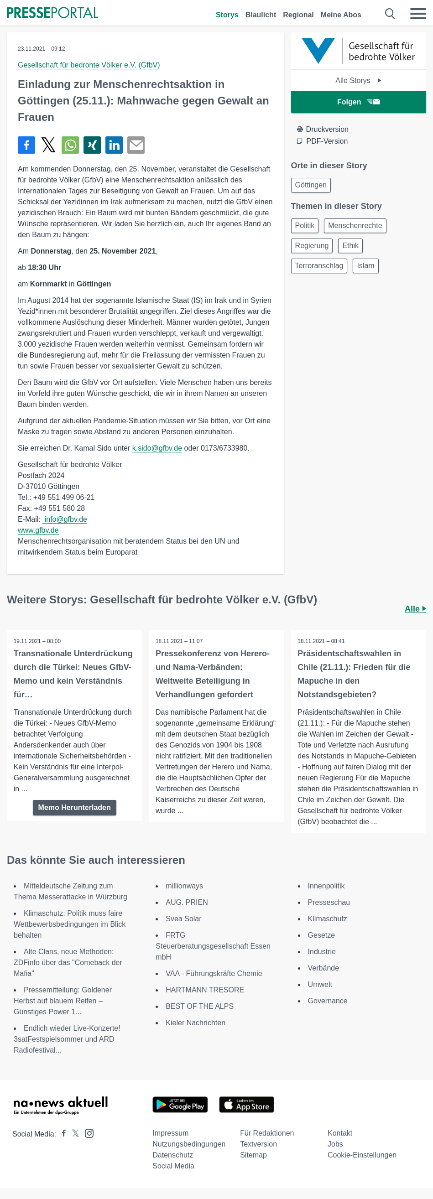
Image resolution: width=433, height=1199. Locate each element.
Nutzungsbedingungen (188, 1144)
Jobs (335, 1144)
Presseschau (329, 902)
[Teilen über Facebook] (26, 145)
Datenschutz (172, 1155)
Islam (365, 266)
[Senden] (136, 145)
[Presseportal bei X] (72, 1134)
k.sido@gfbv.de (157, 448)
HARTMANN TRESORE (205, 990)
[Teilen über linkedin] (114, 145)
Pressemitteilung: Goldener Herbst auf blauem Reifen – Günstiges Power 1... (63, 1001)
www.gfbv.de (38, 530)
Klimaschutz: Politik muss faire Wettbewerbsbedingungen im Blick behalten (69, 924)
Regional (298, 15)
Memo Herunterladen (74, 807)
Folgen (358, 102)
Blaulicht (260, 15)
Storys (227, 15)
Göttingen (311, 185)
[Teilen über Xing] (92, 145)
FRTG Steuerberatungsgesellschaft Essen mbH (213, 946)
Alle (415, 608)
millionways (184, 886)
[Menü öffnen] (418, 13)
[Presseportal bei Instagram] (86, 1133)
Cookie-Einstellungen (362, 1155)
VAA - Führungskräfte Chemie (214, 973)
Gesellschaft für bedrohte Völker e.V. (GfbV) (89, 65)
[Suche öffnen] (390, 13)
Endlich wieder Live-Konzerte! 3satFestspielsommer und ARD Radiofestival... (67, 1039)
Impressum (170, 1133)
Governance (328, 1001)
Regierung (312, 245)
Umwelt (320, 984)
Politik (305, 225)
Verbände (323, 968)
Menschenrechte (355, 225)
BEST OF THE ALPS (200, 1006)
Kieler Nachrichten (195, 1023)
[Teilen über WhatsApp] (70, 145)
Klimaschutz (327, 919)
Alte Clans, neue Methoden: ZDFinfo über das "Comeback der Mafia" (68, 962)
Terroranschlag (319, 266)
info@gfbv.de (64, 519)
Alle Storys (358, 80)
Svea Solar (183, 919)
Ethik (350, 245)
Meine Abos (341, 15)
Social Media (173, 1166)
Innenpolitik (326, 886)
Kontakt (340, 1133)
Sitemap (253, 1155)
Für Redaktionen (267, 1133)
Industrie (322, 951)
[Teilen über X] (48, 145)
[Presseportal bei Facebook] (61, 1134)
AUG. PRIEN (187, 902)
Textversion (258, 1144)
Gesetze (321, 935)
